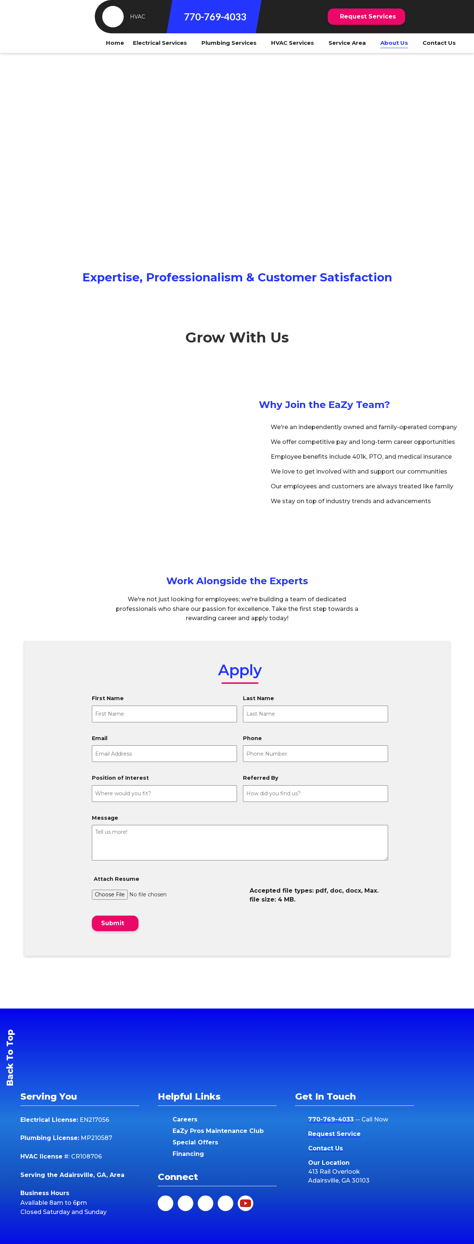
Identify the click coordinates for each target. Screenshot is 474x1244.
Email (99, 739)
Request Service (334, 1133)
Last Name (258, 699)
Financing (188, 1153)
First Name (108, 699)
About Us (394, 42)
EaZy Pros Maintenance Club (218, 1130)
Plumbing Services (229, 42)
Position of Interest (120, 778)
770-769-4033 (215, 17)
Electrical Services (160, 42)
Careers (185, 1119)
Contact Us (439, 42)
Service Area (347, 42)
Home (115, 42)
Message (105, 818)
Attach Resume (116, 879)
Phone (252, 739)
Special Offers (195, 1142)
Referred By (260, 778)
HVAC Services (292, 42)
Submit (112, 923)
